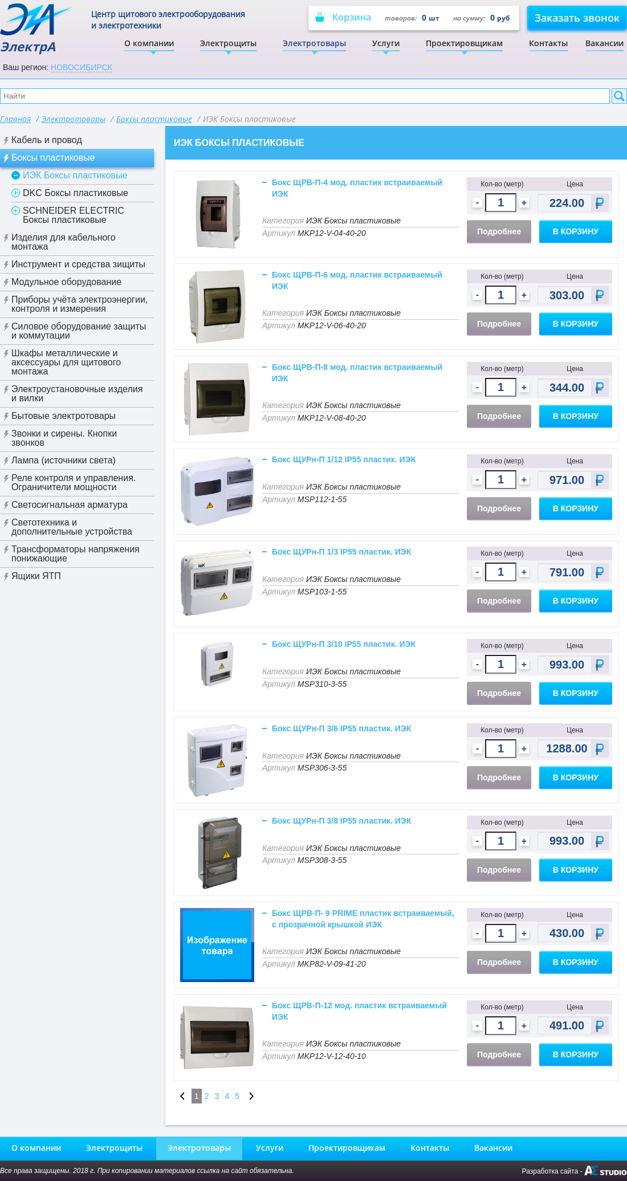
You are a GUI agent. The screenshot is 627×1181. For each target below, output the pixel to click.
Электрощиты (228, 43)
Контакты (548, 43)
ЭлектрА (37, 29)
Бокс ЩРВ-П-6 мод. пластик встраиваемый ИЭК (357, 280)
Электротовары (314, 43)
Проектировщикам (464, 43)
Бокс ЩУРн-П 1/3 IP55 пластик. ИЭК (341, 551)
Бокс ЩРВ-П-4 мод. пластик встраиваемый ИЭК (357, 188)
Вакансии (604, 43)
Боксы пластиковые (154, 118)
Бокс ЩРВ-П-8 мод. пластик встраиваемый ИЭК (357, 373)
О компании (149, 43)
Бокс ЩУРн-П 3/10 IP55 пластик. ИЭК (344, 644)
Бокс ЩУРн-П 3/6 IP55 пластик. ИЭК (341, 728)
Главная (15, 118)
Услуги (386, 43)
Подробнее (499, 231)
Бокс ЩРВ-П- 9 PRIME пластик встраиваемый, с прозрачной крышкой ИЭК (363, 919)
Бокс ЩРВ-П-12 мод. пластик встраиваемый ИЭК (359, 1011)
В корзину (575, 231)
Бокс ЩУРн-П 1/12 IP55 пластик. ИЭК (344, 459)
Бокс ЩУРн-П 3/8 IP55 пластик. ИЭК (341, 820)
